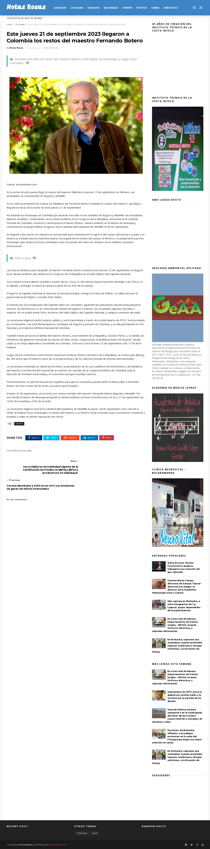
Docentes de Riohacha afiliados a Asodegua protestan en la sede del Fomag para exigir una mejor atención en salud (177, 736)
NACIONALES (111, 7)
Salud (94, 833)
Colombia (20, 24)
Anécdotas (170, 7)
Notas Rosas (26, 7)
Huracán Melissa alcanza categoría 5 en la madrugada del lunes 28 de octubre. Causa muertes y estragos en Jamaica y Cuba (177, 715)
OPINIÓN (127, 7)
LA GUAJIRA (77, 7)
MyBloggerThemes (58, 844)
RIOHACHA (93, 7)
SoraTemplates (25, 844)
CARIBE (155, 7)
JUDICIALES (60, 7)
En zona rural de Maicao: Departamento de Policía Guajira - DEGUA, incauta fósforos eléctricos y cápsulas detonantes (175, 624)
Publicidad (82, 833)
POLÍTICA (141, 7)
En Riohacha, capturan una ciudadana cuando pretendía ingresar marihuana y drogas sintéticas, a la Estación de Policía (177, 645)
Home (9, 24)
